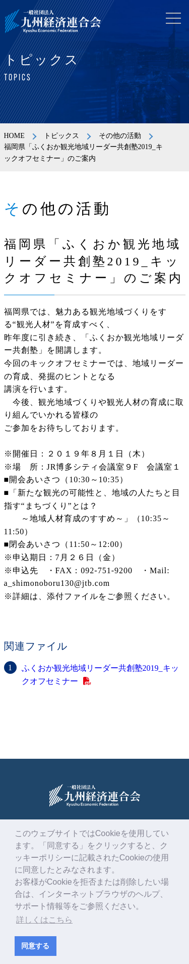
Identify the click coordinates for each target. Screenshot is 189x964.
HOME (14, 136)
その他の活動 (120, 136)
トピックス (61, 136)
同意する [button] (35, 946)
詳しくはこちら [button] (44, 919)
